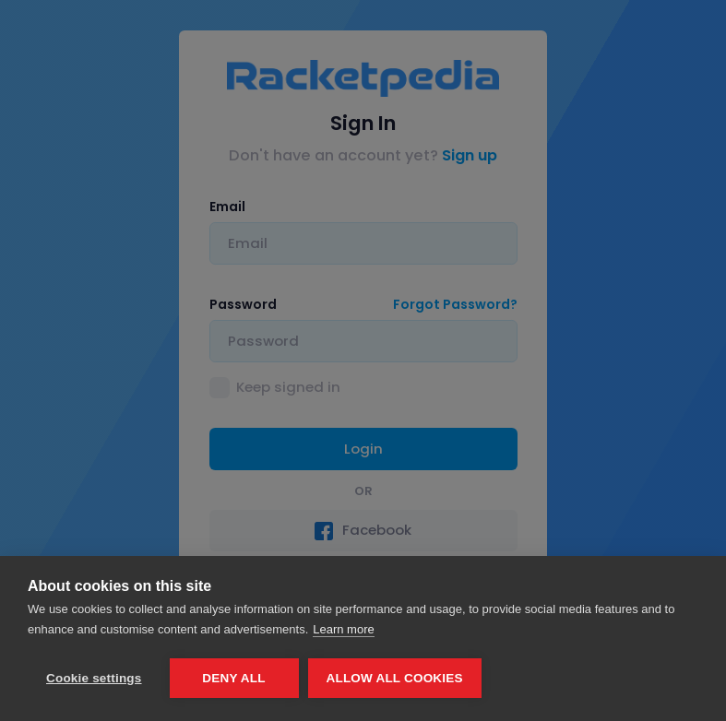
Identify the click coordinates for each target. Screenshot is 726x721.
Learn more (343, 629)
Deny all (233, 678)
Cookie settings (94, 678)
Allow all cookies (395, 678)
